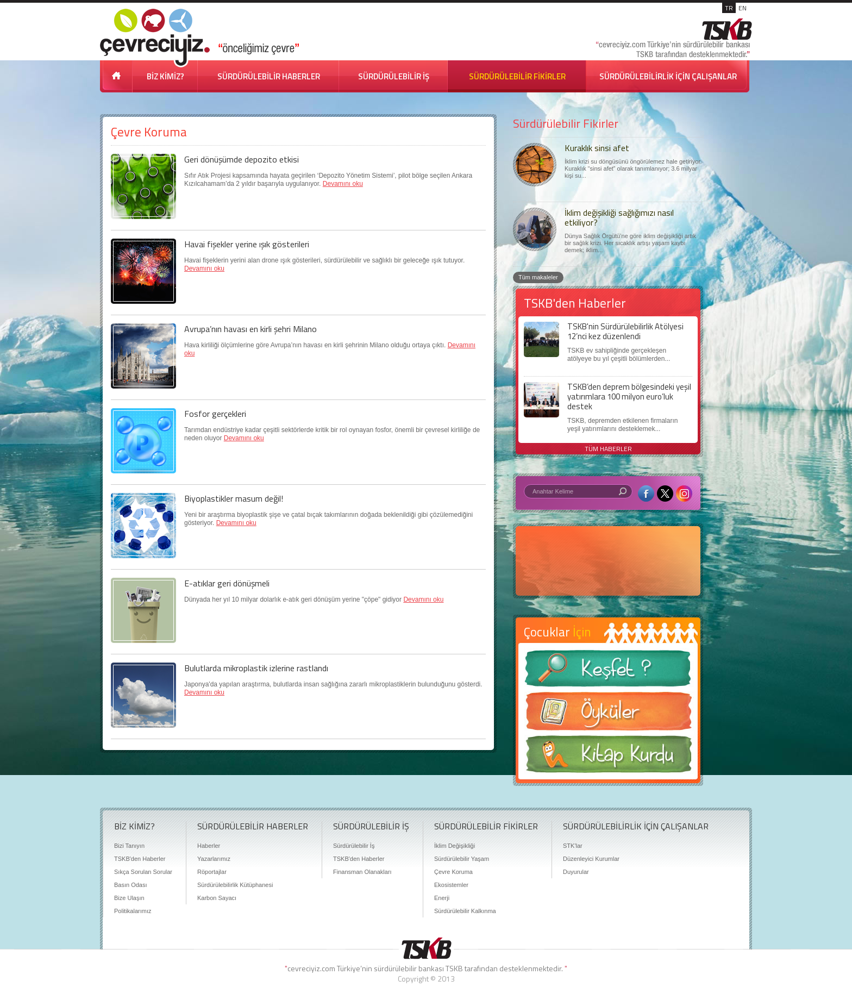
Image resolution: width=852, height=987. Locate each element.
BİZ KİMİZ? (165, 76)
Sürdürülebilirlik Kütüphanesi (235, 885)
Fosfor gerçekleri (215, 413)
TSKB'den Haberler (139, 858)
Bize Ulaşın (129, 898)
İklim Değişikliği (454, 845)
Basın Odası (130, 885)
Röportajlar (212, 872)
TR (729, 8)
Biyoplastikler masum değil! (233, 498)
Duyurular (576, 872)
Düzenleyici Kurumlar (591, 858)
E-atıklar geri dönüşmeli (227, 583)
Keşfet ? (608, 671)
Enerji (441, 898)
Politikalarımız (132, 911)
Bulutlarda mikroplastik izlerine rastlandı (256, 667)
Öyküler (608, 714)
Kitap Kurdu (608, 757)
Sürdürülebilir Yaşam (461, 858)
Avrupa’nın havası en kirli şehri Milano (250, 328)
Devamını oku (343, 184)
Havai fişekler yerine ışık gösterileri (246, 244)
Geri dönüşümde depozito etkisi (241, 159)
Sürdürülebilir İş (353, 845)
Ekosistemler (451, 885)
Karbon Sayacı (216, 898)
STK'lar (572, 845)
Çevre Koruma (453, 872)
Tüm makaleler (538, 277)
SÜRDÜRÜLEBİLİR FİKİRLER (517, 76)
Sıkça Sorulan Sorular (143, 872)
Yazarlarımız (213, 858)
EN (742, 8)
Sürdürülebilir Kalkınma (465, 911)
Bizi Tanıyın (129, 845)
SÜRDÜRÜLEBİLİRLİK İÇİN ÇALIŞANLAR (668, 76)
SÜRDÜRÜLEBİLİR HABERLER (268, 76)
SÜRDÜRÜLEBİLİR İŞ (393, 76)
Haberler (208, 845)
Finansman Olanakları (362, 872)
